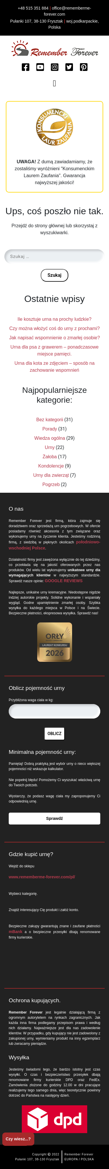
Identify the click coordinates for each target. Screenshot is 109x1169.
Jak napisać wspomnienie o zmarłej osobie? (54, 337)
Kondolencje (51, 465)
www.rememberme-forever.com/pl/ (42, 877)
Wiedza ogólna (49, 438)
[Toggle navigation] (54, 83)
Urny (50, 447)
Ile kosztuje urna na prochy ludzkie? (54, 319)
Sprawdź (54, 818)
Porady (49, 428)
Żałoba (50, 456)
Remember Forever (79, 1154)
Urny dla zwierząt (51, 475)
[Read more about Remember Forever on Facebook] (25, 67)
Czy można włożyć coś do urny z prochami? (54, 328)
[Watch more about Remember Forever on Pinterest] (83, 67)
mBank (15, 931)
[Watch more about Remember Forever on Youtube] (40, 67)
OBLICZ (55, 733)
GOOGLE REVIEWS (64, 580)
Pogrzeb (51, 484)
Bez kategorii (49, 419)
